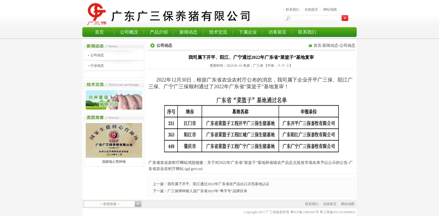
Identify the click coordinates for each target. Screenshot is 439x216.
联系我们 (292, 9)
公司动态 (97, 55)
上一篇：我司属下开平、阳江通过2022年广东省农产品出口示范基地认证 (211, 184)
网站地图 (330, 9)
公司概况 (129, 32)
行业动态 (97, 66)
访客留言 (277, 32)
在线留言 (311, 9)
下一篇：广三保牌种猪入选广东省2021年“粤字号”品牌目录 (200, 191)
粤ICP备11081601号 (304, 212)
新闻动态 (188, 32)
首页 (99, 32)
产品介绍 (159, 32)
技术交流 (218, 32)
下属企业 (248, 32)
